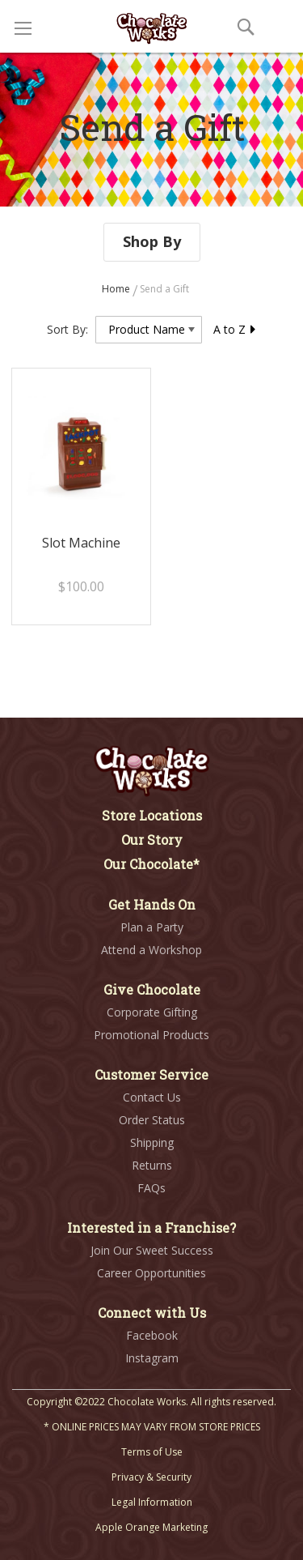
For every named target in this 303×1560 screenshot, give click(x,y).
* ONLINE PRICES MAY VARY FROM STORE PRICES (152, 1427)
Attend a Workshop (151, 949)
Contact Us (152, 1097)
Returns (152, 1165)
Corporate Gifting (152, 1012)
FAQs (151, 1188)
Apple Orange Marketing (151, 1527)
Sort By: (67, 329)
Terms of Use (152, 1452)
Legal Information (152, 1502)
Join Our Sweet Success (151, 1250)
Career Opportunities (151, 1273)
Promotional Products (151, 1034)
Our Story (152, 839)
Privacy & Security (151, 1477)
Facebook (152, 1335)
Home (117, 289)
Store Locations (152, 815)
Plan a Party (151, 927)
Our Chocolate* (151, 863)
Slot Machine (81, 543)
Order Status (152, 1119)
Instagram (152, 1358)
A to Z (235, 329)
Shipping (152, 1142)
